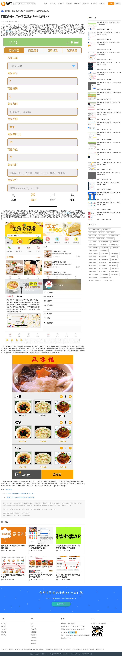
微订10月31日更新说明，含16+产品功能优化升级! (39, 547)
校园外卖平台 (92, 256)
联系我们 (3, 632)
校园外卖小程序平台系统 (95, 280)
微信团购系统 (92, 262)
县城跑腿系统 (102, 244)
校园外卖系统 (115, 241)
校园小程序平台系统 (114, 262)
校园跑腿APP (102, 262)
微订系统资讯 (20, 11)
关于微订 (3, 623)
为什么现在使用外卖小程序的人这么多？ (21, 493)
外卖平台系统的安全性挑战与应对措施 (13, 576)
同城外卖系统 (92, 244)
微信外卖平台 (106, 229)
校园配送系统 (115, 253)
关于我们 (102, 3)
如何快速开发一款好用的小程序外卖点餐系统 (68, 576)
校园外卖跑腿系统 (93, 247)
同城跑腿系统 (108, 280)
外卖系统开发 (102, 256)
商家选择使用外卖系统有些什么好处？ (38, 11)
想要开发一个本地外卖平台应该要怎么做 (21, 497)
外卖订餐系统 (102, 265)
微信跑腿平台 (92, 271)
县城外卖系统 (112, 256)
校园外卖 (86, 3)
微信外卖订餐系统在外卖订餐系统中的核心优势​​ (41, 576)
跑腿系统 (101, 232)
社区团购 (33, 632)
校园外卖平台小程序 (94, 229)
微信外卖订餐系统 (114, 271)
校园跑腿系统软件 (103, 241)
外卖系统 (9, 31)
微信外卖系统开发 (114, 244)
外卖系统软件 (92, 235)
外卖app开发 (110, 238)
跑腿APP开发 (105, 253)
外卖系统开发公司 (103, 259)
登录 (117, 3)
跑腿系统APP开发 (93, 274)
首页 (45, 3)
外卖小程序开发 (93, 277)
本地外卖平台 (104, 274)
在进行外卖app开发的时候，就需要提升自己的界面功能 (68, 547)
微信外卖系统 (103, 250)
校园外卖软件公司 (114, 235)
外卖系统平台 (92, 241)
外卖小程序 (114, 259)
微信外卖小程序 (93, 250)
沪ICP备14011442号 (85, 654)
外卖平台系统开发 (103, 268)
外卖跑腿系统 (105, 247)
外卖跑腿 (77, 3)
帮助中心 (3, 635)
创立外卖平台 (102, 235)
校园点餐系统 (110, 232)
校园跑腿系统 (92, 265)
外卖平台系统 (92, 232)
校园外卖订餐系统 (93, 253)
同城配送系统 (102, 271)
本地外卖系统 (92, 259)
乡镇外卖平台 (100, 238)
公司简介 (3, 626)
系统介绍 (69, 3)
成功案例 (94, 3)
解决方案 (61, 3)
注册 (111, 3)
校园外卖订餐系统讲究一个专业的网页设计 (13, 547)
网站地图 (35, 649)
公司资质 (3, 629)
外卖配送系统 (115, 274)
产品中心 (52, 3)
